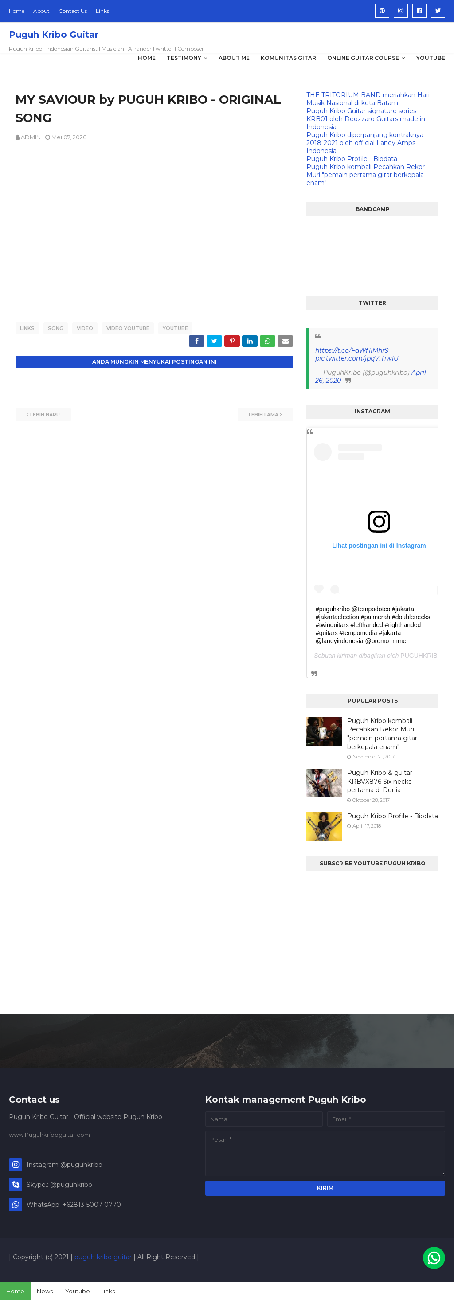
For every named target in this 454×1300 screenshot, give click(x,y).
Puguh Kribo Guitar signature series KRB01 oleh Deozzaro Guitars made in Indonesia (365, 119)
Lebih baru (45, 413)
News (45, 1291)
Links (102, 11)
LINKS (27, 328)
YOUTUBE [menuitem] (430, 58)
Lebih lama (263, 413)
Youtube (77, 1291)
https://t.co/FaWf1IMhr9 (352, 350)
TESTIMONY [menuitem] (184, 58)
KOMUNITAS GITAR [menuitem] (288, 58)
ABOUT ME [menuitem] (234, 58)
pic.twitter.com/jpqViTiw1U (357, 358)
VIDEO (85, 328)
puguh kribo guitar (103, 1257)
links (108, 1291)
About (41, 11)
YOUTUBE (175, 328)
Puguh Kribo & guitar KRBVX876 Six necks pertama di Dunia (379, 781)
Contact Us (73, 11)
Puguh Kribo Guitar (53, 34)
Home (16, 11)
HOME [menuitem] (147, 58)
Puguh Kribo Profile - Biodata (351, 159)
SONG (55, 328)
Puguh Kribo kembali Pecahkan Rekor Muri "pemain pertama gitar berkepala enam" (365, 175)
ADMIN (31, 137)
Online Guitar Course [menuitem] (363, 58)
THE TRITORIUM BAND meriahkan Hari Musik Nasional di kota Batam (368, 99)
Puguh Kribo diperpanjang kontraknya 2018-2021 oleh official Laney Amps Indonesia (364, 143)
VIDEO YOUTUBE (127, 328)
